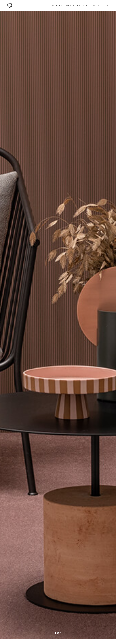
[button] (55, 633)
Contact (96, 5)
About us (57, 5)
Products (82, 5)
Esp (107, 5)
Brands (70, 5)
